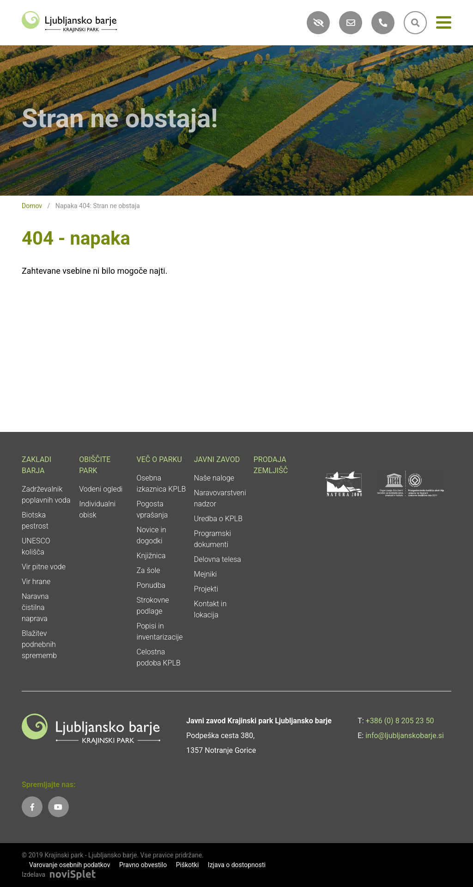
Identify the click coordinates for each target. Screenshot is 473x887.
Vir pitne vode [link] (44, 566)
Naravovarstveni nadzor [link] (220, 498)
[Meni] (443, 24)
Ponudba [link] (151, 585)
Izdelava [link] (33, 874)
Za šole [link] (148, 570)
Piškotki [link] (187, 865)
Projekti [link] (206, 589)
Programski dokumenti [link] (212, 539)
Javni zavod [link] (217, 459)
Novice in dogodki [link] (151, 535)
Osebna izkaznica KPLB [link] (161, 483)
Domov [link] (32, 205)
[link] (69, 21)
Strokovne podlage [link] (153, 606)
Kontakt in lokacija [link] (210, 609)
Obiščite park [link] (94, 465)
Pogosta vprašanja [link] (152, 509)
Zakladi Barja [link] (36, 465)
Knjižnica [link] (151, 555)
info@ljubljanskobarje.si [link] (404, 735)
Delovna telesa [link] (217, 559)
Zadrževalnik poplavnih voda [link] (46, 495)
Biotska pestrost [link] (35, 520)
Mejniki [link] (205, 574)
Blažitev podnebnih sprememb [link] (39, 644)
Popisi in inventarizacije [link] (160, 631)
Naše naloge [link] (214, 478)
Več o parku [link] (159, 459)
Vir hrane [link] (36, 581)
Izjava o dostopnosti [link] (237, 865)
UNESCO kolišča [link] (36, 546)
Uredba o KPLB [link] (218, 518)
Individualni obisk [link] (97, 509)
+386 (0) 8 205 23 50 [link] (400, 720)
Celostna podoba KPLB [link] (159, 657)
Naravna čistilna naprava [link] (35, 607)
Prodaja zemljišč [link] (271, 465)
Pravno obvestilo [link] (143, 865)
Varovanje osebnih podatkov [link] (69, 865)
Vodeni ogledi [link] (100, 489)
